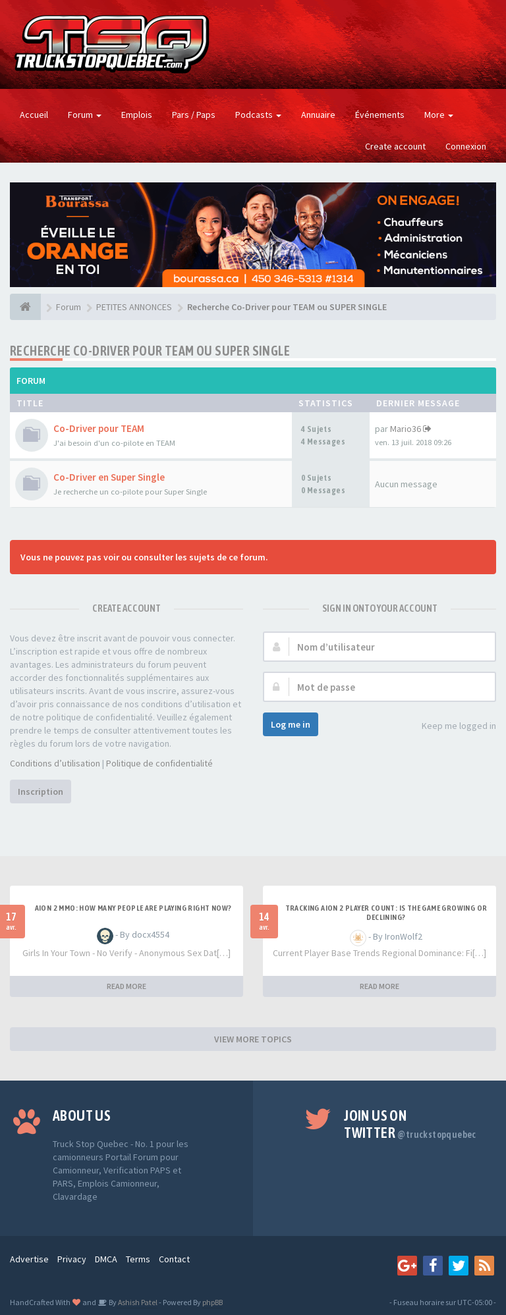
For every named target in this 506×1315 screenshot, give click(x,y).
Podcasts (258, 115)
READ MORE (126, 986)
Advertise (29, 1259)
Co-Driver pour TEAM (98, 428)
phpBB (212, 1302)
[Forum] (25, 307)
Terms (138, 1259)
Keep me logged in (451, 727)
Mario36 (405, 429)
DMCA (106, 1259)
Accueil (34, 115)
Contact (174, 1259)
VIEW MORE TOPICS (253, 1039)
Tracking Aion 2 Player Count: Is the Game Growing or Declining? (386, 912)
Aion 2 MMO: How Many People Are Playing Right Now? (133, 908)
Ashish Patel (137, 1302)
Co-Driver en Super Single (109, 477)
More (438, 115)
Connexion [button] (465, 146)
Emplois (136, 115)
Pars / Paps (193, 115)
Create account (395, 146)
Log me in (290, 724)
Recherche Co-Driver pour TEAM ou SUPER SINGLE (150, 350)
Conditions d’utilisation (55, 763)
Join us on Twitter (410, 1124)
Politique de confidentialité (159, 763)
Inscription (40, 791)
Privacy (71, 1259)
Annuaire (318, 115)
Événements (380, 115)
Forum (84, 115)
